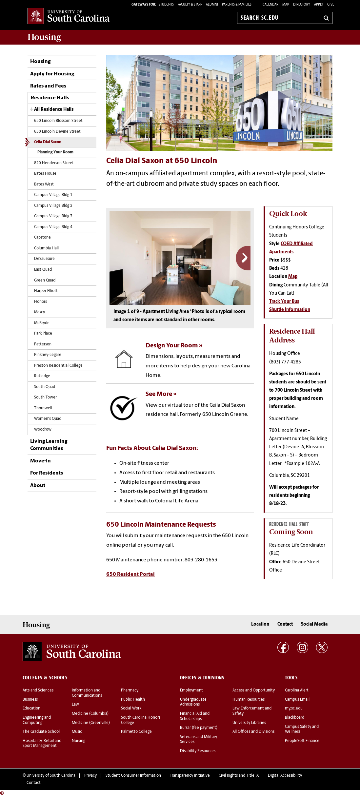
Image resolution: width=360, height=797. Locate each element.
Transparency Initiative (190, 776)
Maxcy (39, 312)
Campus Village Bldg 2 (53, 206)
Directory (301, 5)
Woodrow (42, 430)
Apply (318, 5)
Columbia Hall (46, 248)
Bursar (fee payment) (198, 728)
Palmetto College (136, 732)
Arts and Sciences (38, 690)
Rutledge (42, 376)
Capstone (42, 238)
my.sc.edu (294, 708)
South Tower (45, 397)
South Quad (44, 387)
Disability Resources (197, 751)
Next (243, 258)
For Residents (46, 473)
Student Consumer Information (133, 776)
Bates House (45, 174)
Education (31, 708)
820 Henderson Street (54, 163)
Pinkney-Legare (47, 355)
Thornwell (43, 408)
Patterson (42, 344)
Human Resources (248, 700)
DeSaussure (44, 259)
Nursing (78, 741)
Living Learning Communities (48, 445)
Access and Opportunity (253, 690)
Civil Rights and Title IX (239, 776)
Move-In (40, 461)
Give (330, 5)
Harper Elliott (46, 291)
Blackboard (294, 718)
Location (260, 624)
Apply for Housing (52, 74)
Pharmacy (129, 690)
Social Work (131, 708)
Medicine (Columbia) (90, 714)
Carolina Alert (297, 690)
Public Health (133, 700)
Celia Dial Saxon (47, 142)
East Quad (43, 270)
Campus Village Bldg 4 (53, 227)
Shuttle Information (289, 309)
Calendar (270, 5)
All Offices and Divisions (253, 732)
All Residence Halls (53, 109)
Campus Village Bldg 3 (53, 216)
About (37, 485)
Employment (191, 690)
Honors (40, 302)
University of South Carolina (51, 776)
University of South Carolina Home (69, 16)
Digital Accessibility (285, 776)
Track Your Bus (284, 301)
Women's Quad (47, 419)
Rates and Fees (48, 86)
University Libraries (249, 723)
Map (285, 5)
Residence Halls (50, 98)
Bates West (44, 184)
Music (77, 732)
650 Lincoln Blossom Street (58, 121)
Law (75, 705)
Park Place (43, 334)
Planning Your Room (55, 152)
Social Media (314, 624)
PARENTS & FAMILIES (236, 5)
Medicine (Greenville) (91, 723)
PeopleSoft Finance (302, 741)
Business (30, 700)
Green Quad (44, 280)
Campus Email (297, 700)
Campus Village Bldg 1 (53, 195)
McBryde (42, 323)
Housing (40, 61)
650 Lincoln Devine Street (57, 132)
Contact (285, 624)
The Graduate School (41, 732)
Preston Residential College (58, 366)
